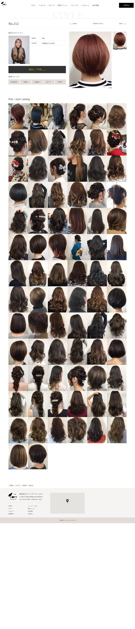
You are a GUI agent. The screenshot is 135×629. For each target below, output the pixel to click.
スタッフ (51, 5)
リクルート (85, 5)
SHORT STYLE (98, 23)
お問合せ (126, 5)
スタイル (42, 5)
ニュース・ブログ (33, 506)
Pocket (60, 82)
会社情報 (95, 5)
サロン (33, 5)
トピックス (74, 5)
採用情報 (10, 514)
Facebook (14, 82)
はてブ (48, 82)
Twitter (25, 82)
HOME (10, 506)
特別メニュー (63, 5)
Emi (43, 38)
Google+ (37, 82)
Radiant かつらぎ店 (48, 43)
